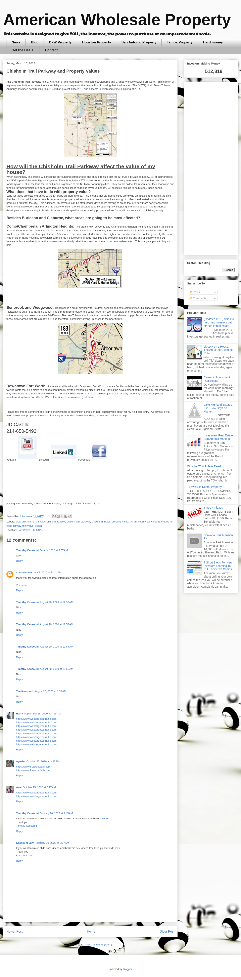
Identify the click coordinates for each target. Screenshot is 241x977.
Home (91, 931)
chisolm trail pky (56, 521)
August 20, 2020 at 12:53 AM (56, 624)
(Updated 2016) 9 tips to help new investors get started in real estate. (219, 322)
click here (88, 397)
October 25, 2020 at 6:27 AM (39, 787)
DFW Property (60, 42)
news (107, 521)
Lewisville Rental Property (205, 486)
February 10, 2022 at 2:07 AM (52, 842)
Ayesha (20, 761)
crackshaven (24, 572)
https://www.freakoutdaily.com (33, 766)
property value (120, 521)
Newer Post (14, 931)
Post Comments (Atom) (98, 944)
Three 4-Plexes (213, 507)
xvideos (104, 818)
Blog (35, 42)
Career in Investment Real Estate (217, 379)
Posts (195, 292)
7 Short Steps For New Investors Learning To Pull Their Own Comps (218, 566)
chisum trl (97, 521)
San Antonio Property (139, 42)
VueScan (21, 585)
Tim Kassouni (24, 691)
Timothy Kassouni (27, 602)
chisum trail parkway (78, 521)
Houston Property (96, 42)
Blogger (127, 969)
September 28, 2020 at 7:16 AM (42, 713)
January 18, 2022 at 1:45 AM (56, 813)
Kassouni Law (25, 842)
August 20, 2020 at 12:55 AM (56, 668)
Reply (19, 560)
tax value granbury (157, 521)
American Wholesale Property (117, 20)
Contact (51, 50)
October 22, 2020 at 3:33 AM (43, 761)
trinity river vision (32, 525)
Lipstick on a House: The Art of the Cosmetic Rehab (218, 350)
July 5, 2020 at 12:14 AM (47, 572)
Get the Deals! (23, 50)
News (16, 42)
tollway (17, 525)
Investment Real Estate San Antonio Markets (218, 437)
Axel (18, 787)
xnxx (117, 848)
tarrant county (138, 521)
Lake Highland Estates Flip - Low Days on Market (218, 408)
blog (18, 521)
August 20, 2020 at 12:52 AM (56, 602)
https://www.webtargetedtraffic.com (36, 718)
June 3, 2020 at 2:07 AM (54, 550)
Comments (198, 298)
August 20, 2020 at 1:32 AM (50, 691)
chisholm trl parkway (33, 521)
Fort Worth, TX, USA (30, 530)
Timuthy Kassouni (27, 550)
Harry (19, 713)
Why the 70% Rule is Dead (204, 466)
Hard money (213, 42)
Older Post (166, 931)
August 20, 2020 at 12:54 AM (56, 646)
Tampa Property (180, 42)
